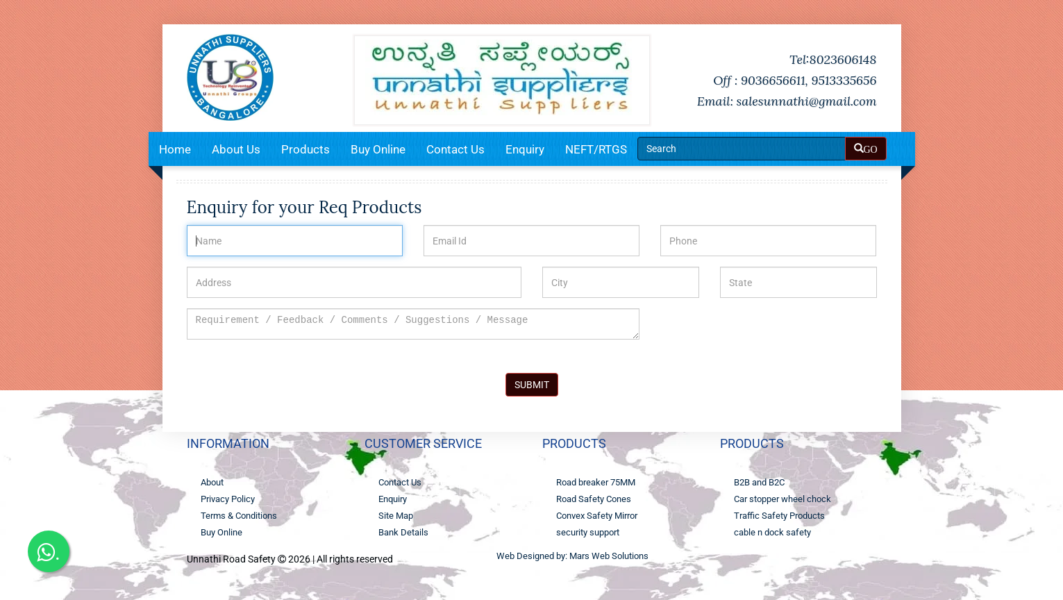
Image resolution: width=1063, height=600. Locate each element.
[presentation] (765, 335)
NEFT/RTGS (596, 149)
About (212, 482)
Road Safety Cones (593, 499)
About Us (236, 149)
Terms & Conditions (239, 515)
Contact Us (455, 149)
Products (305, 149)
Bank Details (403, 532)
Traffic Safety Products (779, 515)
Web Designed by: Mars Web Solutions (572, 556)
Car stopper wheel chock (782, 499)
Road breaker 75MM (595, 482)
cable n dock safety (772, 532)
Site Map (395, 515)
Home (175, 149)
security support (587, 532)
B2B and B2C (759, 482)
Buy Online (378, 149)
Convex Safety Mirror (596, 515)
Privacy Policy (228, 499)
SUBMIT (531, 384)
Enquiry (524, 149)
